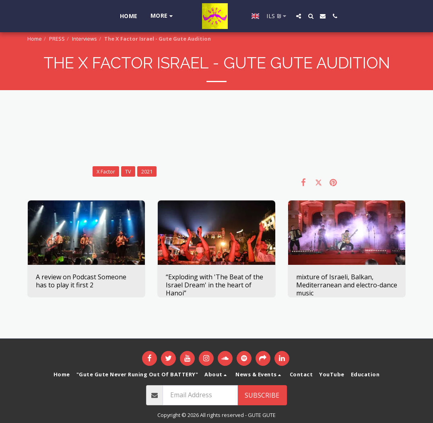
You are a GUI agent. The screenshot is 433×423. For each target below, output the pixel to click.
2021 (147, 171)
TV (128, 171)
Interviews (84, 38)
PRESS (57, 38)
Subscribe (262, 395)
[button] (295, 16)
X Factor (106, 171)
